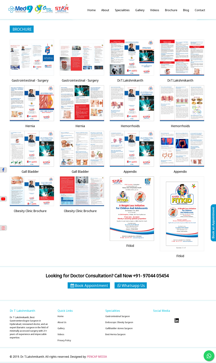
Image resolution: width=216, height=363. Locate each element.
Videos (154, 10)
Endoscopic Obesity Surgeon (119, 322)
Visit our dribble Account (169, 320)
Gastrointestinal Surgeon (117, 316)
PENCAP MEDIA (97, 357)
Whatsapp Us (131, 285)
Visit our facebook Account (162, 320)
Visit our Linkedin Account (177, 320)
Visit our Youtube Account (184, 320)
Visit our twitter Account (155, 320)
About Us (62, 322)
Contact (200, 10)
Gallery (139, 10)
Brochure (171, 10)
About (105, 10)
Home (91, 10)
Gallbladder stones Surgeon (119, 328)
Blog (186, 10)
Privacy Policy (64, 340)
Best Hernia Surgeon (115, 334)
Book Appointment (89, 285)
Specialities (122, 10)
